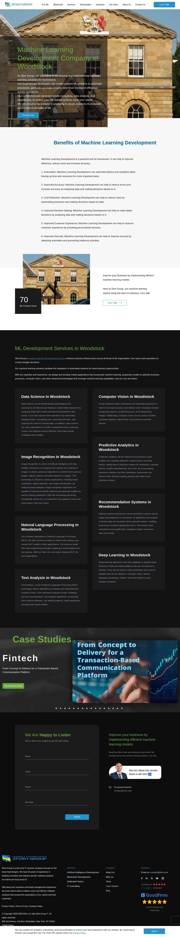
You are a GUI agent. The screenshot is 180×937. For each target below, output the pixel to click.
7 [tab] (82, 708)
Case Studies (112, 886)
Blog (108, 890)
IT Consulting (73, 886)
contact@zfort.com (123, 791)
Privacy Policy (79, 933)
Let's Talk (164, 4)
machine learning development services (46, 358)
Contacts (145, 868)
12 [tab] (104, 708)
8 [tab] (87, 708)
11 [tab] (100, 708)
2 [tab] (60, 708)
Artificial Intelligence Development (83, 872)
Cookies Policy (35, 906)
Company (110, 868)
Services (71, 868)
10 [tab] (95, 708)
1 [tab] (56, 708)
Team (108, 881)
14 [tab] (113, 708)
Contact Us (140, 5)
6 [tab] (78, 708)
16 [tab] (121, 708)
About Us (110, 872)
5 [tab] (73, 708)
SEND (77, 817)
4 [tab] (69, 708)
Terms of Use (22, 906)
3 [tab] (65, 708)
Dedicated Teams (75, 881)
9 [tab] (91, 708)
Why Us (109, 877)
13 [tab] (108, 708)
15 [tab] (117, 708)
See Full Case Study (13, 686)
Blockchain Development (78, 877)
